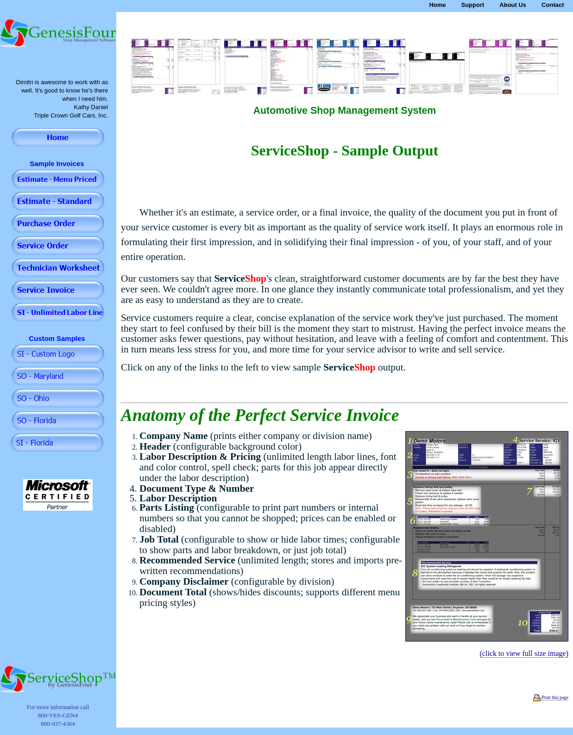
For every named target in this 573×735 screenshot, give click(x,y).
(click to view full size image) (524, 653)
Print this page (555, 697)
